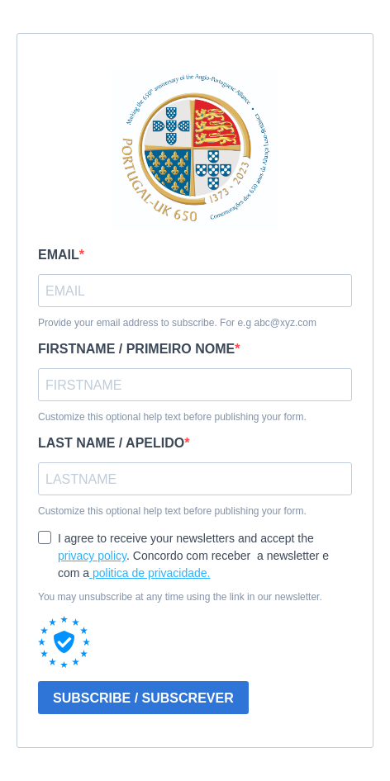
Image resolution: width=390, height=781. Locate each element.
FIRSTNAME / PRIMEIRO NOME (136, 349)
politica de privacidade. (149, 573)
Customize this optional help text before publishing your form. (172, 417)
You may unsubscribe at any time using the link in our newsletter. (180, 597)
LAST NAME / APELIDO (111, 443)
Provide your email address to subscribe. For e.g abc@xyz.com (177, 323)
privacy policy (92, 555)
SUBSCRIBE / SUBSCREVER (143, 698)
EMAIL (58, 255)
